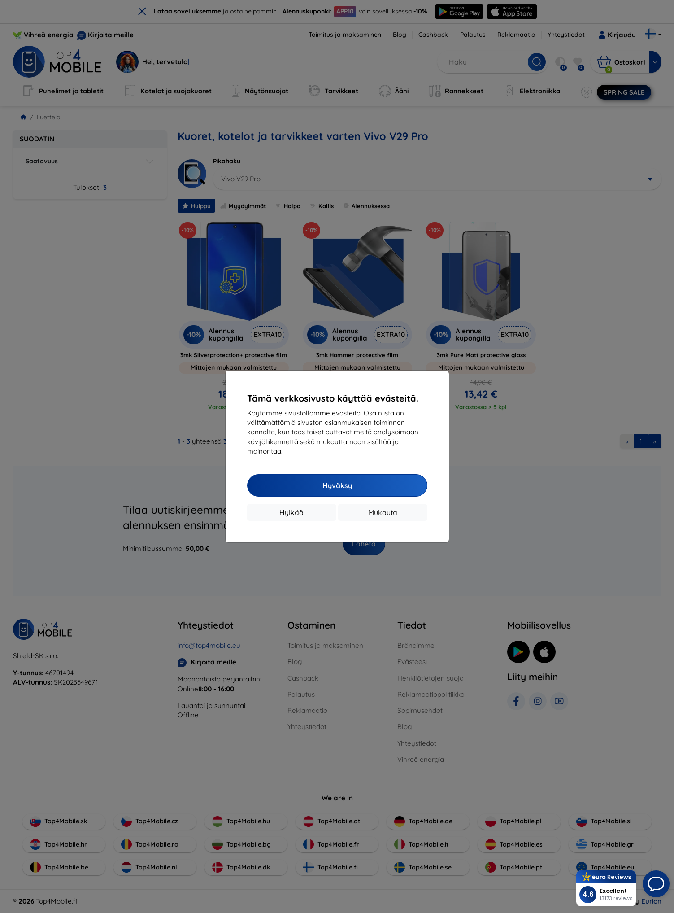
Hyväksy (337, 485)
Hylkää (291, 512)
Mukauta (382, 512)
